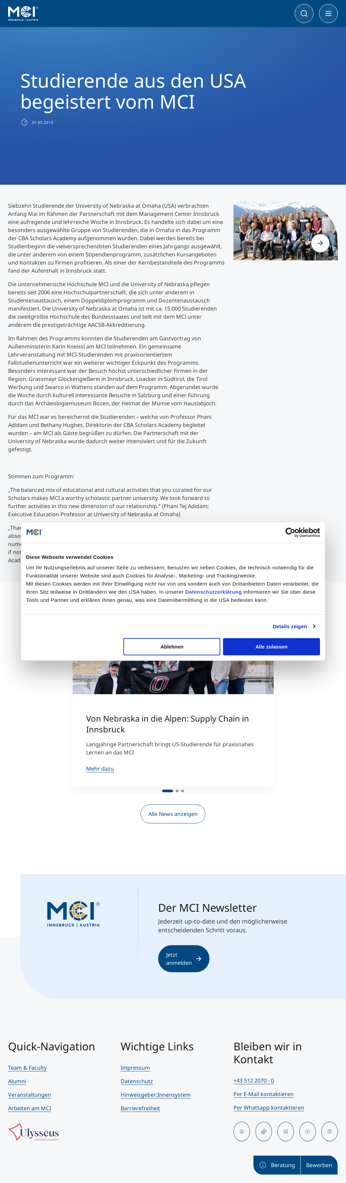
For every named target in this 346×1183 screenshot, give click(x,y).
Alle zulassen (271, 647)
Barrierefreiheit (140, 1108)
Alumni (17, 1081)
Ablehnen (171, 647)
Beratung (277, 1165)
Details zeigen (290, 626)
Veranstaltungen (29, 1094)
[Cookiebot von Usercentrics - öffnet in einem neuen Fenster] (290, 532)
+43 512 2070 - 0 (253, 1080)
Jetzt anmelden (183, 958)
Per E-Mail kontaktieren (263, 1094)
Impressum (135, 1067)
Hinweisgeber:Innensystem (156, 1094)
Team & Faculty (27, 1067)
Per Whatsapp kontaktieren (268, 1107)
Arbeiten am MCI (29, 1108)
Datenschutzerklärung (213, 592)
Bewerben (319, 1165)
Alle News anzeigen (173, 814)
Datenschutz (137, 1081)
